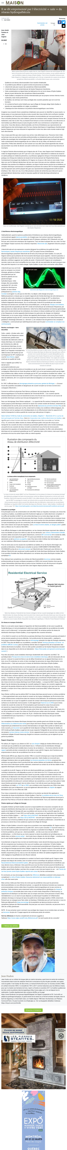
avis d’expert (36, 744)
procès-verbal (20, 836)
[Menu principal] (2, 2)
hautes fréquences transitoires (20, 251)
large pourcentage (23, 902)
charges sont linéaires (57, 304)
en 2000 (26, 785)
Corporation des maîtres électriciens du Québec (46, 418)
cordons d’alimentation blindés (55, 532)
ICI (10, 555)
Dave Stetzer (10, 357)
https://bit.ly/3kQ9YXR (27, 817)
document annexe (24, 549)
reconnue (47, 559)
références (36, 875)
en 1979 (19, 785)
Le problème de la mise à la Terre (52, 795)
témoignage (35, 640)
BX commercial (46, 535)
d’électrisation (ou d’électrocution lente (13, 723)
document (16, 728)
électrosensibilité (21, 237)
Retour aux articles (10, 926)
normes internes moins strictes (19, 732)
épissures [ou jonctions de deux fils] (49, 406)
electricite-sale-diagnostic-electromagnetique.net (44, 290)
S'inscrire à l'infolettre (33, 1010)
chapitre (52, 787)
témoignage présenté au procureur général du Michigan (37, 383)
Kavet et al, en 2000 (47, 703)
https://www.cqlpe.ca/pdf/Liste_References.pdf (22, 918)
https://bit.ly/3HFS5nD (31, 815)
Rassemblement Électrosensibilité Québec (14, 863)
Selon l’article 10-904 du (26, 416)
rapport (3, 750)
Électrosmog (62, 18)
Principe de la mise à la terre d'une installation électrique (30, 657)
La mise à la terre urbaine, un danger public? (47, 525)
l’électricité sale (42, 243)
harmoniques (5, 251)
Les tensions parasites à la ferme (40, 760)
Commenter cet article (42, 24)
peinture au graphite (20, 539)
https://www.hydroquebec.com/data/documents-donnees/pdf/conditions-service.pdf (39, 506)
